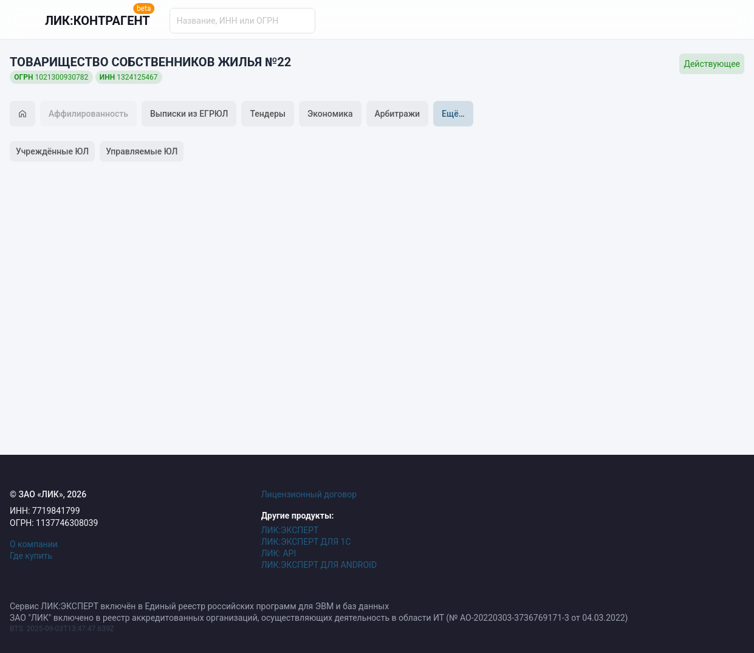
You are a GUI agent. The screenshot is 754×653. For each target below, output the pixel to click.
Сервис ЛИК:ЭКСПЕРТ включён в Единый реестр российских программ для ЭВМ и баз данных (199, 606)
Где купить (31, 556)
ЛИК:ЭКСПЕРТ (290, 530)
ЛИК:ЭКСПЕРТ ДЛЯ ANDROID (319, 565)
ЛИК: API (278, 553)
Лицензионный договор (309, 494)
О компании (34, 544)
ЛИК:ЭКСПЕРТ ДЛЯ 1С (306, 542)
